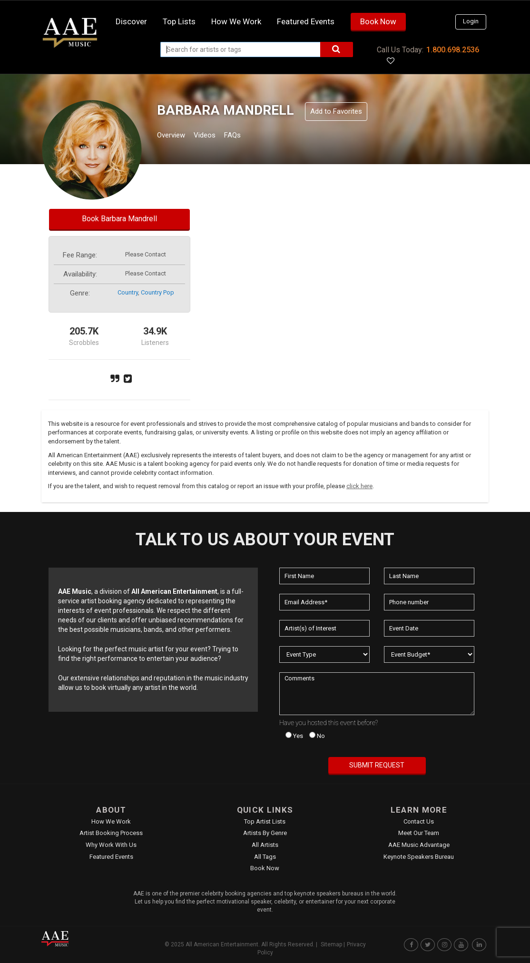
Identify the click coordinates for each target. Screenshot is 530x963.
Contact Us (418, 821)
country (128, 292)
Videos (216, 136)
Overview (174, 136)
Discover (131, 21)
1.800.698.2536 (452, 49)
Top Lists (179, 21)
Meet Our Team (418, 832)
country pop (157, 292)
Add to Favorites (336, 111)
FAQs (250, 136)
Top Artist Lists (264, 821)
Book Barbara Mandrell (119, 218)
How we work (236, 21)
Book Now (378, 21)
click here (359, 486)
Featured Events (305, 21)
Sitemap (331, 944)
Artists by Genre (265, 832)
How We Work (111, 821)
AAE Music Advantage (419, 844)
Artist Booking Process (111, 832)
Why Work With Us (111, 844)
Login (471, 21)
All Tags (265, 856)
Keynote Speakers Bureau (418, 856)
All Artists (265, 844)
